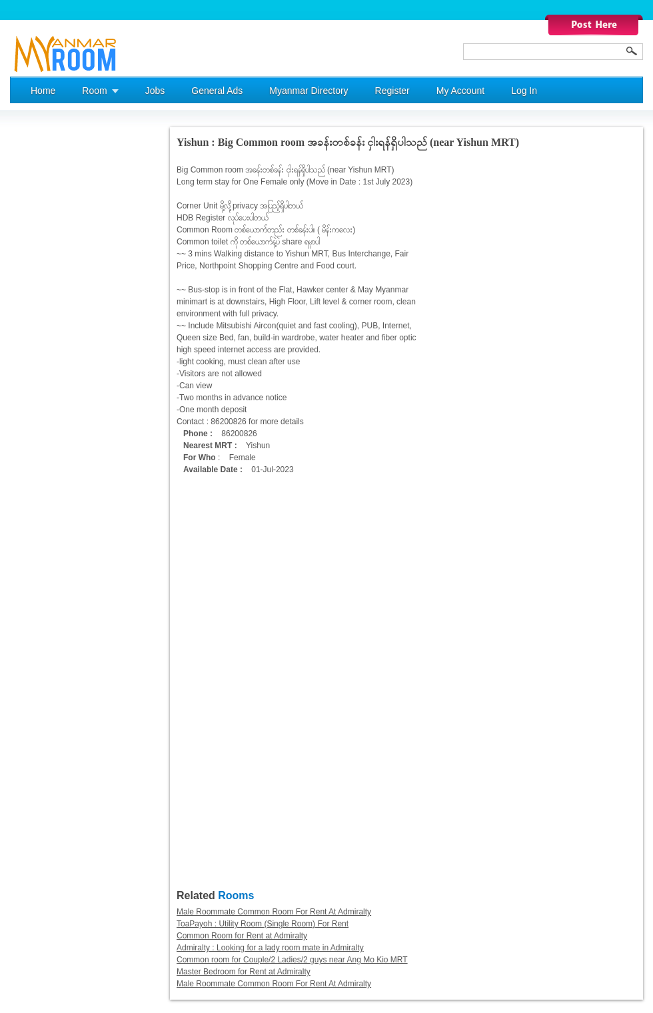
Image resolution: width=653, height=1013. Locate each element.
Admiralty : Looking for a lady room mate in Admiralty (270, 947)
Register (392, 90)
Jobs (155, 90)
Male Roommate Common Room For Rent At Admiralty (274, 911)
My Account (460, 90)
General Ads (217, 90)
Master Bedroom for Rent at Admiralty (244, 971)
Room (94, 90)
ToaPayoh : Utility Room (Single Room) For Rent (262, 923)
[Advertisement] (63, 327)
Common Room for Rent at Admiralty (242, 935)
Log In (524, 90)
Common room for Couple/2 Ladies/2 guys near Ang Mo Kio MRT (292, 959)
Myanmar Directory (308, 90)
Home (43, 90)
